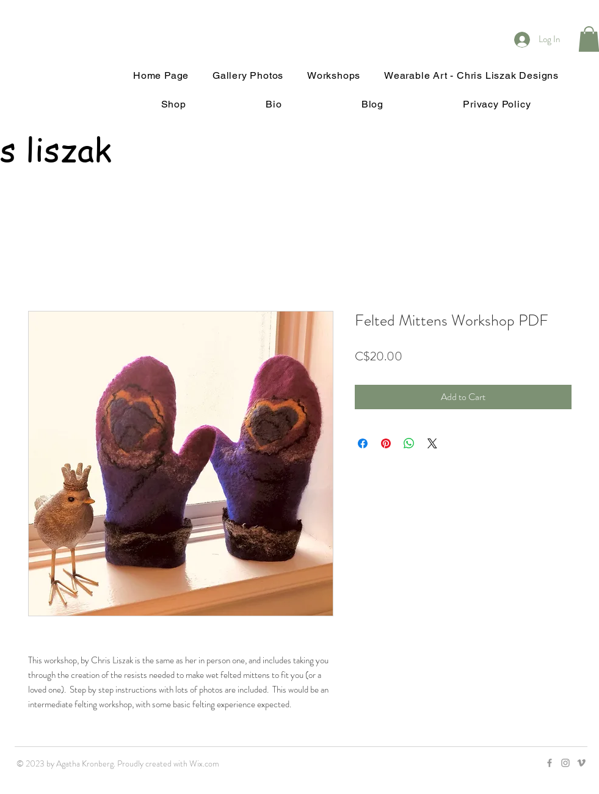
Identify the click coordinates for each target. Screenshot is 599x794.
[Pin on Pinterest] (386, 443)
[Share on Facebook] (362, 443)
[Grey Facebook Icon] (549, 762)
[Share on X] (432, 443)
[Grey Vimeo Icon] (581, 762)
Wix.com (204, 763)
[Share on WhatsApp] (409, 443)
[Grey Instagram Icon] (565, 762)
